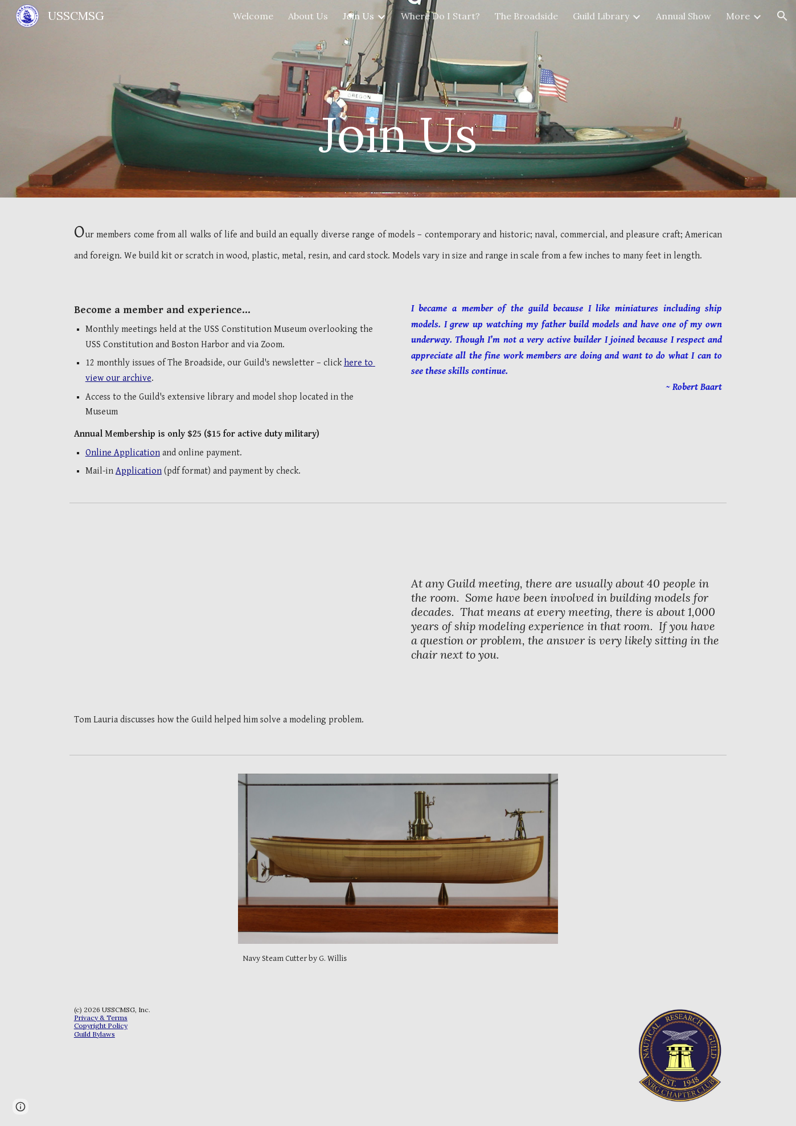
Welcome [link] (253, 16)
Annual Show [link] (683, 16)
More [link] (738, 16)
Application (139, 471)
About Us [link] (308, 16)
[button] (782, 16)
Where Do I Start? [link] (440, 16)
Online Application (122, 452)
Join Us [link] (358, 16)
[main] (398, 98)
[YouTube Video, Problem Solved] (229, 613)
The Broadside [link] (526, 16)
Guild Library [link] (601, 16)
